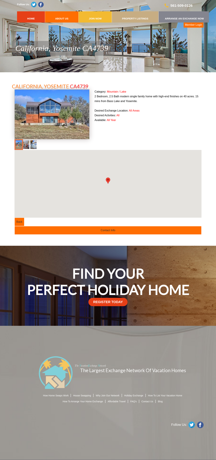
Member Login (193, 24)
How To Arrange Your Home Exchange (83, 401)
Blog (160, 401)
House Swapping (82, 395)
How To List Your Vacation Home (165, 395)
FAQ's (133, 401)
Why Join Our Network (107, 395)
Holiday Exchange (133, 395)
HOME (31, 18)
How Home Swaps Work (56, 395)
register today (108, 302)
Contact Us (147, 401)
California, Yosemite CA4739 (61, 48)
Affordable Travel (117, 401)
